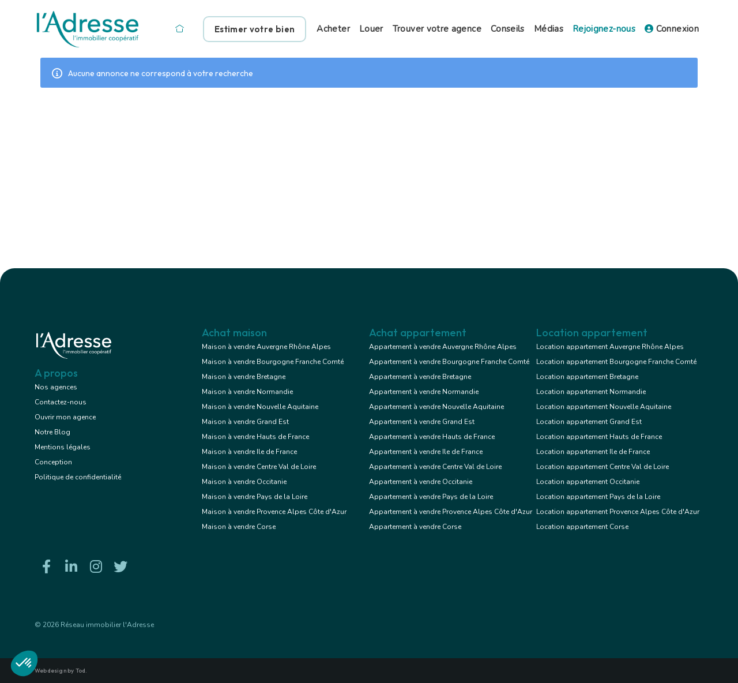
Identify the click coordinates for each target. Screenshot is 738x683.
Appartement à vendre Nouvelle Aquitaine (436, 406)
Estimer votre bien (254, 29)
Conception (53, 462)
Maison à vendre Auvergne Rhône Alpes (266, 346)
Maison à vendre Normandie (247, 391)
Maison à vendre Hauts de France (255, 436)
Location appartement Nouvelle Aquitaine (603, 406)
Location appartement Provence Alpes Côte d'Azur (617, 511)
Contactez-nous (60, 402)
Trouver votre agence (437, 29)
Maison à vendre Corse (239, 526)
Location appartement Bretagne (587, 376)
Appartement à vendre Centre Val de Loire (435, 466)
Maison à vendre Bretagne (243, 376)
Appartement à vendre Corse (415, 526)
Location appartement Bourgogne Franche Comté (616, 361)
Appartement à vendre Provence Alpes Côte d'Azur (450, 511)
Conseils (508, 29)
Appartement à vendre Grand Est (422, 421)
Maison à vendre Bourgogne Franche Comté (273, 361)
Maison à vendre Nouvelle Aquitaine (260, 406)
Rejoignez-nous (604, 29)
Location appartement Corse (582, 526)
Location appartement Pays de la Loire (598, 496)
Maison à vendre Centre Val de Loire (259, 466)
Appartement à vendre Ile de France (426, 451)
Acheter (333, 29)
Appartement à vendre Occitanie (420, 481)
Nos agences (56, 387)
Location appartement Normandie (591, 391)
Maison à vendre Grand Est (245, 421)
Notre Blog (52, 432)
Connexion (672, 29)
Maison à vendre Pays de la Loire (254, 496)
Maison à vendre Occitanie (244, 481)
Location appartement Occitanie (587, 481)
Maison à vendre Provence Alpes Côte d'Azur (274, 511)
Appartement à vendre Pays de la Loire (431, 496)
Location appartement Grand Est (589, 421)
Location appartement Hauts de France (599, 436)
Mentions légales (63, 447)
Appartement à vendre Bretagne (420, 376)
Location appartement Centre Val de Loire (602, 466)
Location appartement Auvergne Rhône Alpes (610, 346)
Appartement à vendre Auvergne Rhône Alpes (443, 346)
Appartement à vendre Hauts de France (432, 436)
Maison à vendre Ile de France (249, 451)
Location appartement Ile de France (593, 451)
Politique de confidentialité (78, 477)
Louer (371, 29)
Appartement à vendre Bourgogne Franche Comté (449, 361)
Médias (548, 29)
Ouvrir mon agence (65, 417)
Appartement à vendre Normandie (424, 391)
